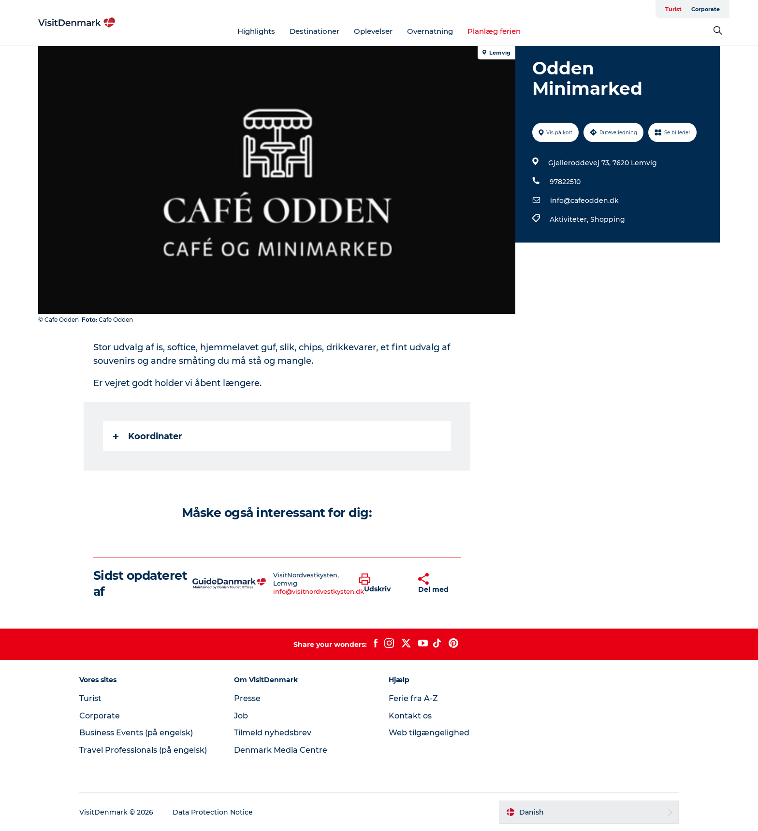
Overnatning (430, 31)
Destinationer (314, 31)
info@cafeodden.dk (584, 200)
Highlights (256, 31)
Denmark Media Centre (280, 750)
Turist (673, 9)
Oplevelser (373, 31)
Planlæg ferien (494, 31)
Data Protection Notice (213, 812)
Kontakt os (410, 715)
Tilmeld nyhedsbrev (272, 732)
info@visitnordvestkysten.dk (318, 591)
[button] (381, 583)
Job (241, 715)
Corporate (705, 9)
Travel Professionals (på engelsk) (143, 750)
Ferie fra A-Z (413, 698)
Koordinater (147, 436)
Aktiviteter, (570, 219)
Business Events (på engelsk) (136, 732)
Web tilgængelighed (429, 732)
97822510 (565, 181)
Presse (247, 698)
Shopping (607, 219)
